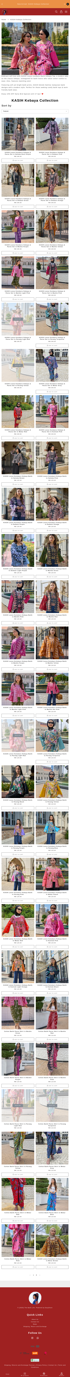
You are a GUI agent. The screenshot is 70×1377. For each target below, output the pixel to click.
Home (4, 19)
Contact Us (35, 1322)
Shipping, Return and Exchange (35, 1326)
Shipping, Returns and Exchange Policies (19, 1365)
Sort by (7, 105)
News (35, 1324)
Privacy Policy (41, 1365)
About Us (35, 1319)
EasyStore (49, 1307)
